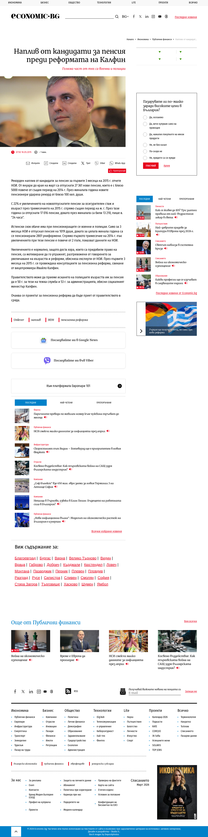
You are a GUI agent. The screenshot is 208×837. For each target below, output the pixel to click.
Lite (134, 2)
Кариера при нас (72, 794)
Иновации (51, 726)
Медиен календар (73, 809)
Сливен (70, 578)
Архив (167, 165)
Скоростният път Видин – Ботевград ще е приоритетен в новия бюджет (77, 450)
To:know (185, 726)
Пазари (50, 731)
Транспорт (19, 735)
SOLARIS (156, 745)
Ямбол (102, 584)
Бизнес (45, 2)
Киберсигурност (105, 731)
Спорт (130, 740)
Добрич (53, 565)
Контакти (34, 789)
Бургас (45, 558)
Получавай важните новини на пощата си (155, 689)
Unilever (19, 320)
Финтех (37, 410)
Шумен (87, 584)
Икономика (15, 2)
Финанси (50, 735)
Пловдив (95, 571)
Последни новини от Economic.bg (176, 293)
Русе (36, 578)
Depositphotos (112, 834)
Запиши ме (191, 691)
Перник (62, 571)
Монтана (22, 571)
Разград (21, 578)
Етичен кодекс (106, 789)
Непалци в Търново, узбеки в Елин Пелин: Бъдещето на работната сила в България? (77, 502)
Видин (105, 558)
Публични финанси (162, 39)
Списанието (160, 241)
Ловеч (111, 565)
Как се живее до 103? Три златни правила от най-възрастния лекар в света (176, 214)
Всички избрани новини (106, 531)
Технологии (104, 2)
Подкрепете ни (71, 802)
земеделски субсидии (103, 763)
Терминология (188, 717)
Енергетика (20, 731)
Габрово (36, 565)
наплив (36, 320)
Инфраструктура (41, 444)
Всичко (183, 710)
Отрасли (37, 462)
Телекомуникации (106, 721)
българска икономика (25, 763)
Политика (73, 717)
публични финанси (54, 763)
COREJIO (156, 731)
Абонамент (69, 785)
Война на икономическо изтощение (170, 264)
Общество (74, 2)
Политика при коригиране (78, 789)
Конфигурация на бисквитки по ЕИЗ (107, 804)
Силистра (52, 578)
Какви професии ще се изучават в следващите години (176, 281)
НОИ (51, 320)
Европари (19, 721)
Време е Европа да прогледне (72, 658)
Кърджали (71, 565)
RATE (154, 726)
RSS (71, 691)
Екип (31, 785)
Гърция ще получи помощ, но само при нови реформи (170, 331)
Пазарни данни (189, 735)
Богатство (132, 726)
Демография (74, 726)
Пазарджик (42, 571)
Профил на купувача (40, 802)
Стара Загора (26, 584)
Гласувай (151, 165)
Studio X (115, 831)
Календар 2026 (160, 717)
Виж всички (190, 621)
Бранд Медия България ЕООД (41, 796)
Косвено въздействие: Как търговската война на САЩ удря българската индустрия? (73, 467)
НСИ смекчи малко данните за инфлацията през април (72, 431)
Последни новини (186, 17)
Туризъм (18, 745)
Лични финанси (76, 721)
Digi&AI (100, 717)
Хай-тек (101, 735)
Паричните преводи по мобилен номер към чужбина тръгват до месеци (76, 415)
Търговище (50, 584)
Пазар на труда (22, 750)
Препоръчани (104, 402)
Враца (20, 565)
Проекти (163, 2)
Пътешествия (161, 223)
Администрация (76, 750)
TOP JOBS (157, 750)
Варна (60, 558)
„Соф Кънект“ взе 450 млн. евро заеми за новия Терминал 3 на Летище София (74, 485)
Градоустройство (77, 740)
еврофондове (77, 763)
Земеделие (20, 740)
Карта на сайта (106, 785)
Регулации (51, 745)
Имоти (49, 740)
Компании (38, 479)
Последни (30, 402)
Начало (130, 39)
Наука (130, 717)
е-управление (104, 726)
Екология (73, 745)
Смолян (87, 578)
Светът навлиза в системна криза (174, 246)
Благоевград (25, 558)
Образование (161, 276)
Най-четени (66, 402)
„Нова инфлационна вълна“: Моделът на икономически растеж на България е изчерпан (77, 519)
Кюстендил (93, 565)
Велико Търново (83, 558)
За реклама (35, 780)
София (103, 578)
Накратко (186, 721)
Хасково (71, 584)
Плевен (78, 571)
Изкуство (132, 735)
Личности (159, 206)
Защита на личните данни (77, 780)
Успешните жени (161, 740)
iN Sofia (156, 735)
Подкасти (157, 721)
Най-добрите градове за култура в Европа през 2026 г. (174, 231)
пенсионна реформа (74, 320)
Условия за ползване (109, 794)
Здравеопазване (76, 735)
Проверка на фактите (109, 780)
